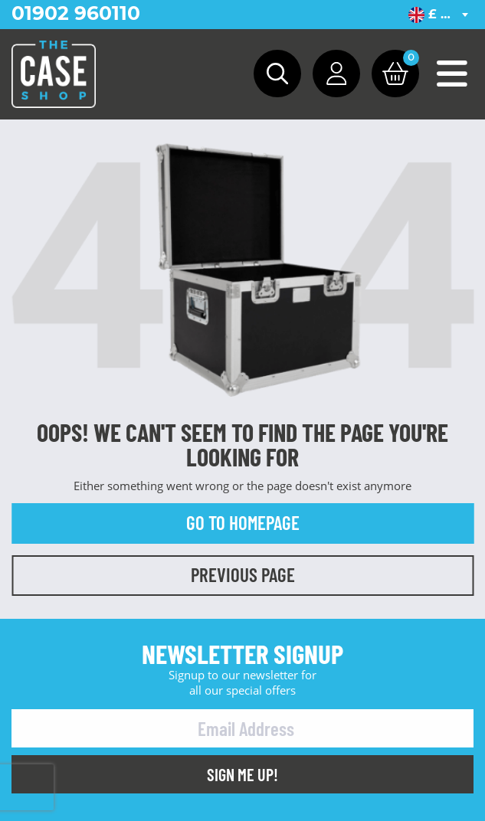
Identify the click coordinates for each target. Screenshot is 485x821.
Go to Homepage (243, 522)
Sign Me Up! (242, 774)
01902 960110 (75, 13)
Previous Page (243, 574)
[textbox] (441, 14)
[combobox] (441, 14)
